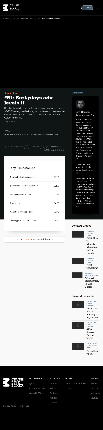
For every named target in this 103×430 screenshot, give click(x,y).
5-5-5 (6, 134)
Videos (6, 19)
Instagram (95, 393)
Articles (53, 398)
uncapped (49, 134)
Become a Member (36, 388)
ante (11, 134)
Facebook (95, 388)
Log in (18, 239)
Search (87, 8)
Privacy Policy (9, 406)
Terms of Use (23, 406)
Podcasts (54, 393)
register (27, 239)
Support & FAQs (35, 393)
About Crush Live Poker (75, 384)
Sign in (31, 384)
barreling (17, 134)
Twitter (94, 384)
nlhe (56, 134)
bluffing (34, 134)
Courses (53, 384)
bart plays (26, 134)
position (41, 134)
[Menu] (98, 8)
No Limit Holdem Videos (23, 19)
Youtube (94, 398)
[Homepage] (11, 7)
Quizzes (53, 403)
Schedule (69, 388)
